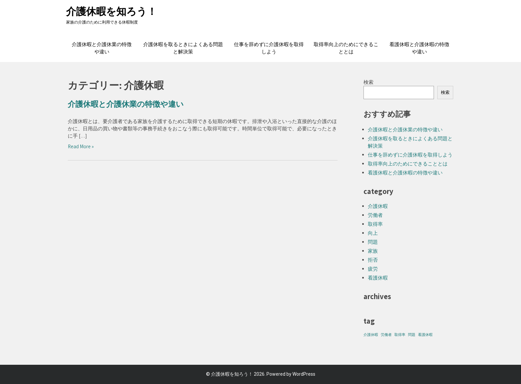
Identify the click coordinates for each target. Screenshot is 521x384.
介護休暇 (378, 206)
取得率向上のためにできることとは (346, 48)
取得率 (375, 224)
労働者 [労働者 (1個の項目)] (386, 334)
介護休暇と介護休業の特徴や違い (102, 48)
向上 (373, 233)
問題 (373, 242)
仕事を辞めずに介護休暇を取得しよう (269, 48)
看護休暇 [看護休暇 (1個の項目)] (425, 334)
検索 (368, 82)
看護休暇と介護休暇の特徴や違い (419, 48)
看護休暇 (378, 278)
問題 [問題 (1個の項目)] (411, 334)
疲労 (373, 269)
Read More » (81, 146)
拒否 (373, 260)
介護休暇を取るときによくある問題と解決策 (183, 48)
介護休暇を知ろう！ (111, 11)
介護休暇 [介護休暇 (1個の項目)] (371, 334)
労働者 (375, 215)
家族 (373, 251)
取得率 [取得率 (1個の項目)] (399, 334)
